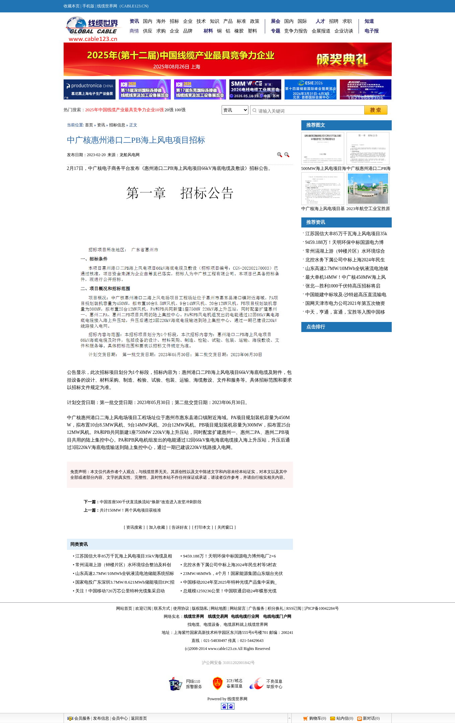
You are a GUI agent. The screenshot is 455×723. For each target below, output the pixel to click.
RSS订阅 (293, 608)
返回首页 (139, 718)
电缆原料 (232, 624)
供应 (147, 31)
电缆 (196, 624)
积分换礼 (276, 608)
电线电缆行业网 (245, 616)
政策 (254, 21)
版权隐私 (200, 608)
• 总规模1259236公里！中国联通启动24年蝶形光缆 (228, 590)
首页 (89, 125)
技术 (201, 21)
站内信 (342, 718)
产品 (228, 21)
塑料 (252, 31)
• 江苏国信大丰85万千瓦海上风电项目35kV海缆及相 (122, 555)
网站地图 (219, 608)
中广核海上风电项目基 (323, 208)
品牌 (188, 31)
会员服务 (82, 718)
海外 (161, 21)
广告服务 (256, 608)
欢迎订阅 (143, 608)
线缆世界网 (194, 616)
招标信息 (117, 125)
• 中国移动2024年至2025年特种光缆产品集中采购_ (228, 582)
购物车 (315, 718)
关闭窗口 (225, 527)
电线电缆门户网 (277, 616)
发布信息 (101, 718)
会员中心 (120, 718)
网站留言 (238, 608)
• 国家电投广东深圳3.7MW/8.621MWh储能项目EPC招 (124, 582)
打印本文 (203, 527)
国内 (147, 21)
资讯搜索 (134, 527)
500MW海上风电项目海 (323, 168)
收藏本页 (72, 6)
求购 (161, 31)
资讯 (101, 125)
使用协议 (181, 608)
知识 (214, 21)
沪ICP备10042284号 (321, 608)
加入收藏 (157, 527)
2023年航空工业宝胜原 (368, 208)
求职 (347, 21)
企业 (188, 21)
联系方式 (162, 608)
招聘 (333, 21)
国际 (302, 21)
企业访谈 (343, 31)
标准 (241, 21)
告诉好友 (180, 527)
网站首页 (124, 608)
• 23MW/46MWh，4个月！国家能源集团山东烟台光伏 (231, 573)
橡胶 (239, 31)
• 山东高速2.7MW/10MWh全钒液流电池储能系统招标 (123, 573)
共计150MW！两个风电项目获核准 (130, 510)
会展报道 (321, 31)
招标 (174, 21)
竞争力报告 (296, 31)
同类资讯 (79, 544)
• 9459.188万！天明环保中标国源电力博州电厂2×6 (228, 555)
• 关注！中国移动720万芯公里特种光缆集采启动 (119, 590)
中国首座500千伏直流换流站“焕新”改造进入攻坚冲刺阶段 (151, 502)
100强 (179, 109)
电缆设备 (212, 624)
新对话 (369, 718)
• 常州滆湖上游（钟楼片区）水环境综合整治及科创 (122, 564)
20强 (169, 109)
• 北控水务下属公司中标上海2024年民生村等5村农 (228, 564)
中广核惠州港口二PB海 (369, 168)
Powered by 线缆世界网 (228, 699)
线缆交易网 (218, 616)
